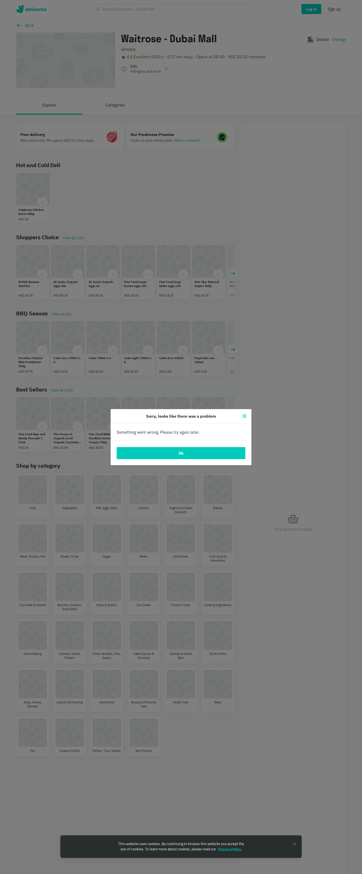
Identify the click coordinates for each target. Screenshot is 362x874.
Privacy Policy (229, 849)
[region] (181, 846)
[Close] (244, 416)
